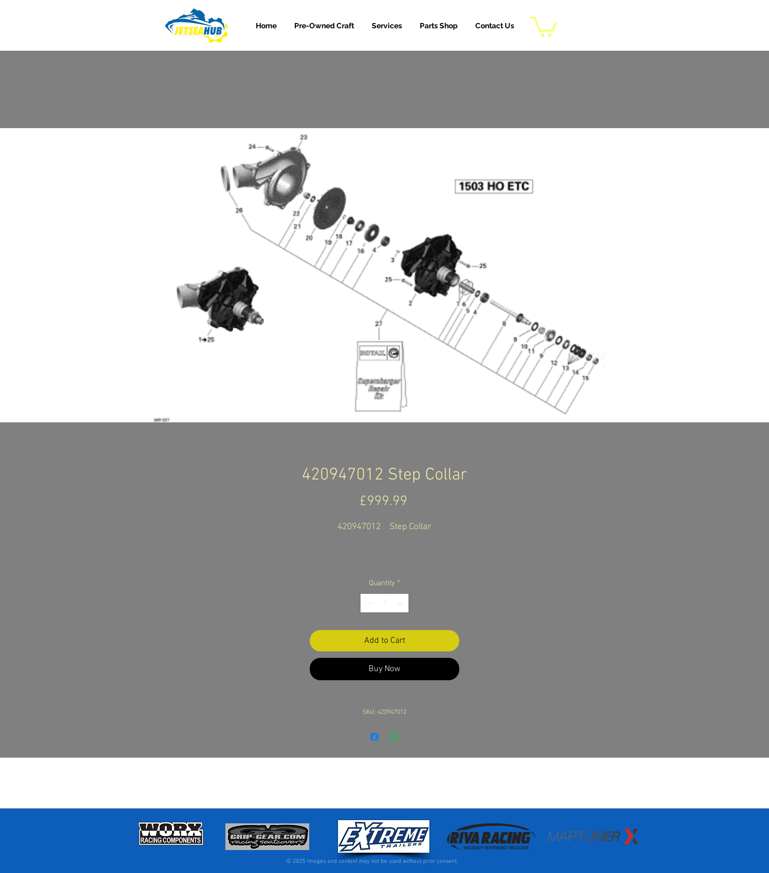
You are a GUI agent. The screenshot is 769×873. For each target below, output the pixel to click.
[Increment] (400, 603)
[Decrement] (368, 603)
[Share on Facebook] (374, 736)
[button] (387, 25)
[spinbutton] (384, 603)
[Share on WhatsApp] (394, 736)
